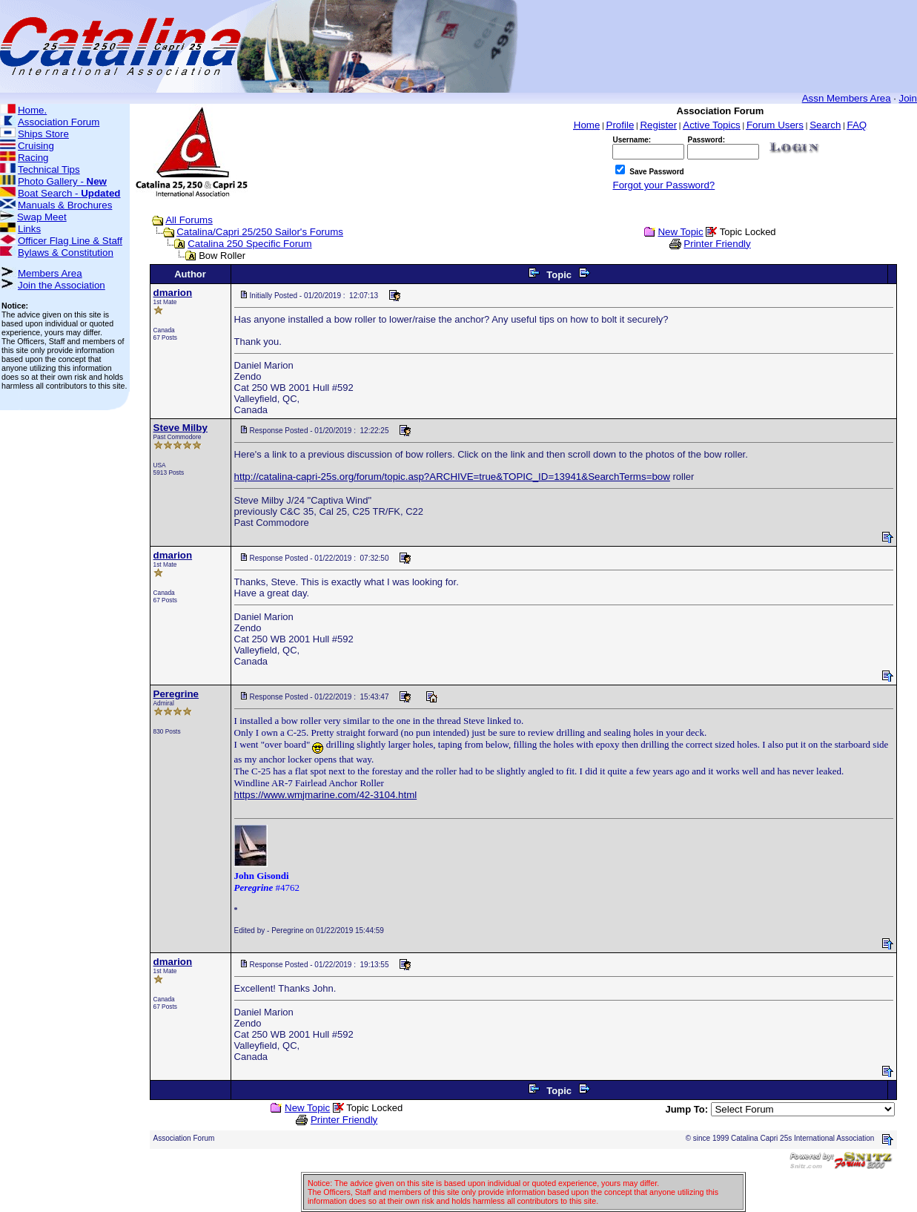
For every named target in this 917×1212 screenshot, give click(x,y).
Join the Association (61, 285)
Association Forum (58, 122)
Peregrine (176, 693)
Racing (33, 157)
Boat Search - (69, 193)
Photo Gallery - (62, 181)
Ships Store (43, 133)
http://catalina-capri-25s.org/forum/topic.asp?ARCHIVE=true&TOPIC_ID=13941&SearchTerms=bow (452, 476)
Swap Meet (42, 217)
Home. (32, 110)
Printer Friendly (716, 243)
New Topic (680, 231)
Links (29, 228)
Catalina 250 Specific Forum (249, 243)
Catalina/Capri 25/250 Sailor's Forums (259, 231)
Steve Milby (180, 427)
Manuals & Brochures (65, 205)
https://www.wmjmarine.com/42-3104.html (325, 794)
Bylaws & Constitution (65, 252)
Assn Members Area (846, 98)
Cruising (36, 145)
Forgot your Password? (663, 185)
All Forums (189, 219)
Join (908, 98)
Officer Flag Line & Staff (70, 240)
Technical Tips (49, 169)
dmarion (173, 292)
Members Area (50, 273)
